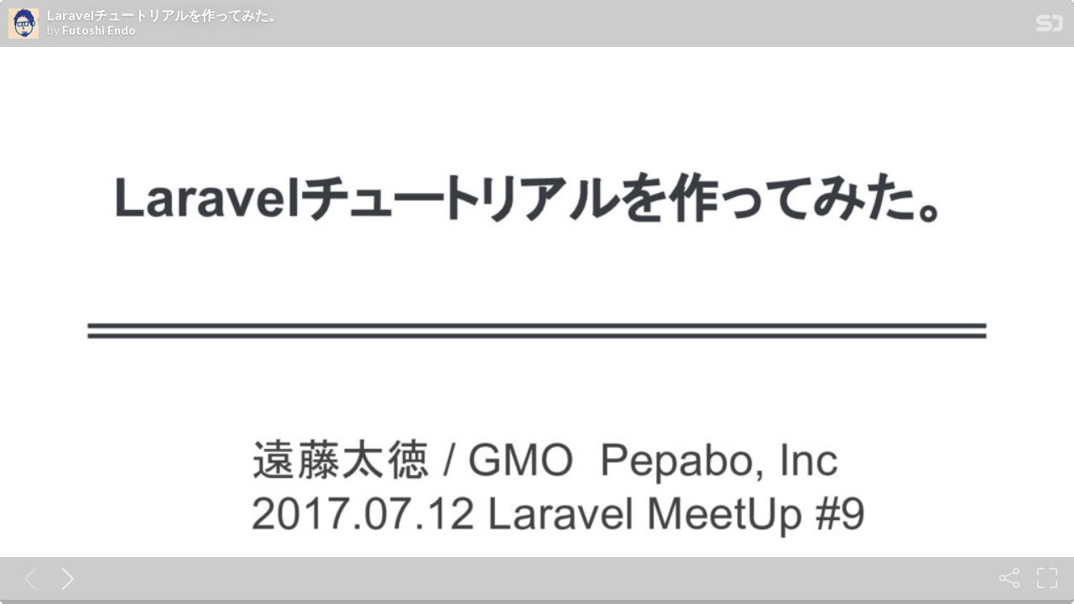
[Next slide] (64, 578)
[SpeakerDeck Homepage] (1049, 26)
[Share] (1009, 578)
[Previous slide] (26, 578)
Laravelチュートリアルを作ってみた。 (164, 15)
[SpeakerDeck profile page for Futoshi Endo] (23, 24)
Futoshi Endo (99, 30)
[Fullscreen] (1047, 578)
